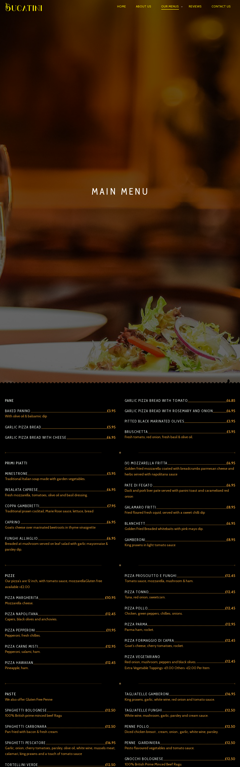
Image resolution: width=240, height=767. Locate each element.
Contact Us (221, 6)
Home (121, 6)
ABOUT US (143, 6)
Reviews (195, 6)
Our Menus (170, 6)
